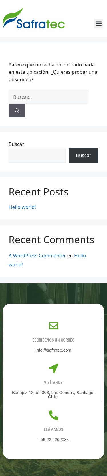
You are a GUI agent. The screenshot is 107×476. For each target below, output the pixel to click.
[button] (98, 23)
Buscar (16, 144)
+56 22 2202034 (53, 439)
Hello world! (22, 207)
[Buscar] (17, 110)
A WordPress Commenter (37, 255)
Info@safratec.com (53, 350)
